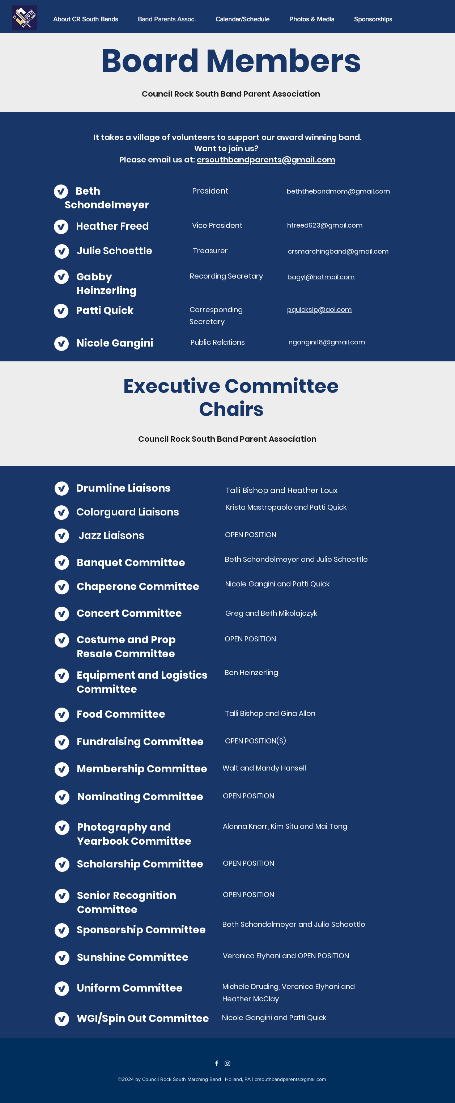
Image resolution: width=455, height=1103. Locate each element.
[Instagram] (227, 1063)
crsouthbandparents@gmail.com (266, 159)
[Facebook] (216, 1063)
